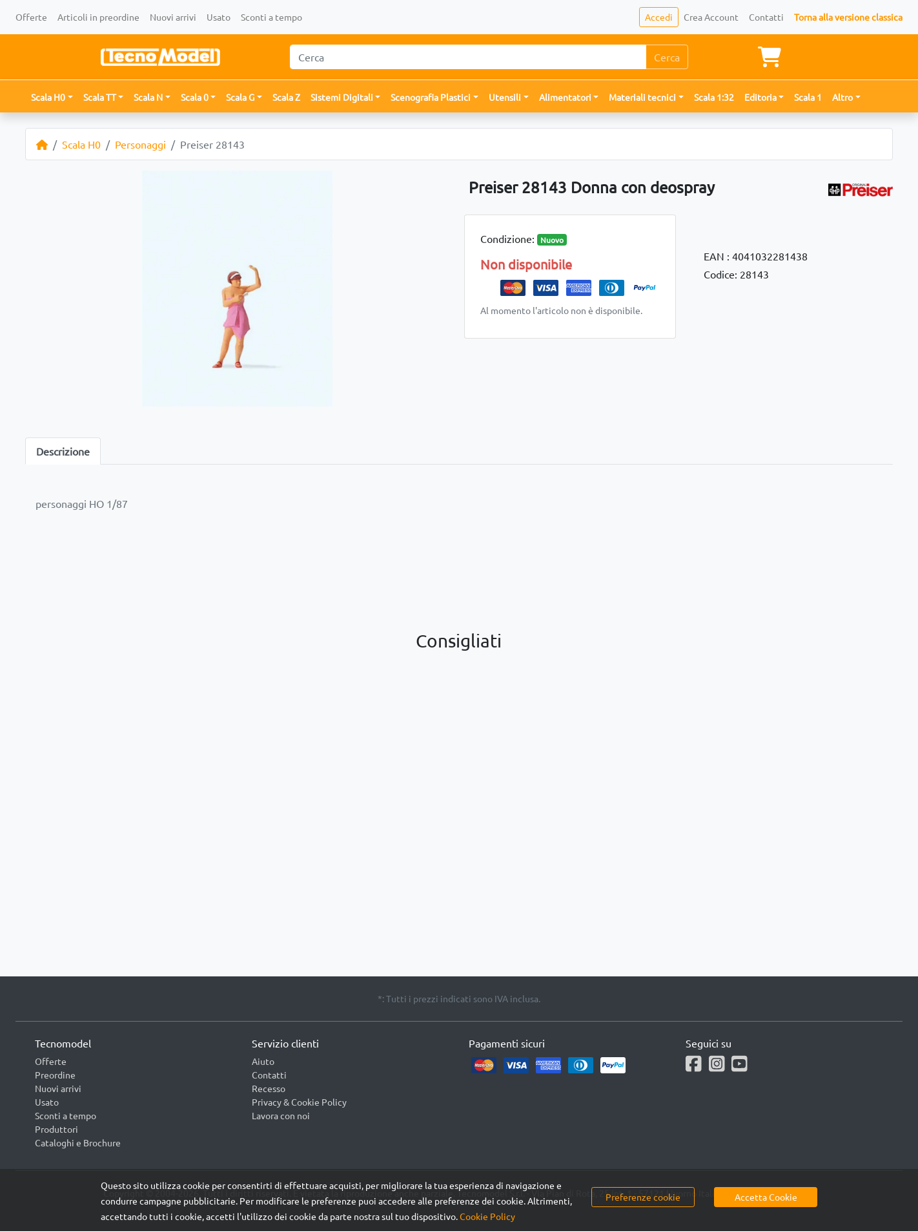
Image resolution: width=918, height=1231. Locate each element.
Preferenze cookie (643, 1197)
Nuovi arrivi (173, 17)
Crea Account (711, 17)
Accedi (659, 17)
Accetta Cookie (766, 1197)
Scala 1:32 (714, 97)
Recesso (268, 1088)
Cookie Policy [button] (487, 1216)
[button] (52, 97)
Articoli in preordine (98, 17)
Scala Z (286, 97)
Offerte (31, 17)
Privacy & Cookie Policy (299, 1102)
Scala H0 (81, 144)
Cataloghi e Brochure (78, 1142)
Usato (218, 17)
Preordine (55, 1074)
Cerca (667, 56)
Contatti (766, 17)
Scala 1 (808, 97)
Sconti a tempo (271, 17)
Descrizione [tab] (63, 451)
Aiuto (263, 1061)
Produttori (56, 1129)
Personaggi (140, 144)
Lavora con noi (281, 1115)
